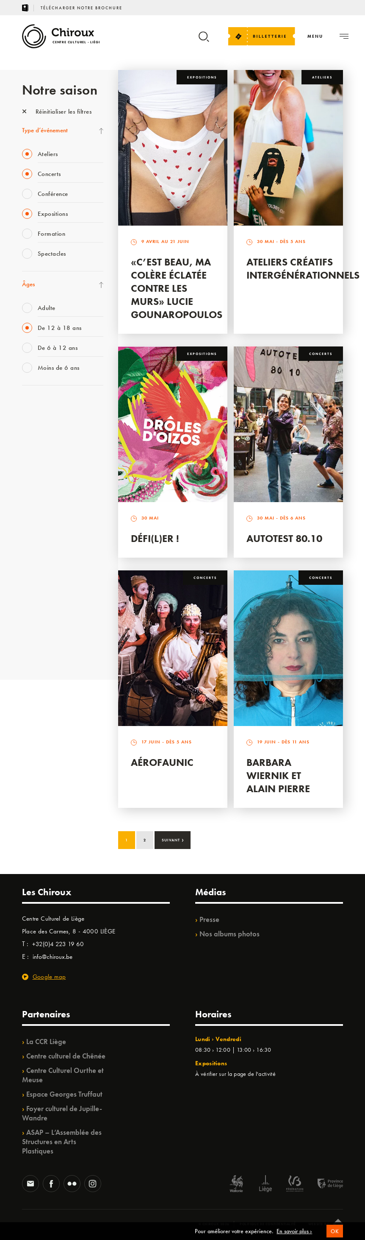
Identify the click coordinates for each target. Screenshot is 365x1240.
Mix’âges (33, 459)
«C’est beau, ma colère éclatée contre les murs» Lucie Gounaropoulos (176, 288)
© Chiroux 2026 (214, 1224)
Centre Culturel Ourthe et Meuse (63, 1075)
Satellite (32, 493)
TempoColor (37, 598)
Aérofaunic (162, 762)
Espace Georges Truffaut (64, 1094)
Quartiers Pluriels (43, 563)
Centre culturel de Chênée (65, 1056)
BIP (26, 511)
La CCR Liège (46, 1041)
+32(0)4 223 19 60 (58, 944)
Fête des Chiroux (43, 406)
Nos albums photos (229, 933)
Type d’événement (45, 130)
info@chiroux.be (52, 956)
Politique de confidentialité (268, 1224)
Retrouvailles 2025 (46, 650)
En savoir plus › (294, 1234)
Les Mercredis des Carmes (54, 441)
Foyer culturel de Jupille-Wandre (62, 1113)
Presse (209, 919)
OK (335, 1234)
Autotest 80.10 (284, 538)
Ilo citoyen (35, 580)
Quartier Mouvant (45, 546)
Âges (28, 284)
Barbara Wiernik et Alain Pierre (278, 775)
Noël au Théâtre (42, 615)
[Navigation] (315, 36)
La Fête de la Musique (49, 424)
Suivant (173, 839)
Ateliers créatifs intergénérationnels (302, 268)
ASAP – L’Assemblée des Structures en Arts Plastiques (62, 1142)
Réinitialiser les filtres (57, 111)
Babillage (34, 476)
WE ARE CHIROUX (47, 632)
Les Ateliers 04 (40, 528)
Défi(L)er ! (155, 538)
